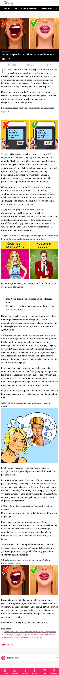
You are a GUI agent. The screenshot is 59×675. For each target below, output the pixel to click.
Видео (34, 671)
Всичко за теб (10, 9)
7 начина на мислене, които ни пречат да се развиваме (30, 631)
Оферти (54, 671)
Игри (44, 671)
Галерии (15, 671)
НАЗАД (7, 644)
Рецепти (5, 671)
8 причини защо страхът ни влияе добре (23, 637)
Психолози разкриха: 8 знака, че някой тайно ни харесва (30, 634)
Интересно (6, 51)
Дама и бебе (46, 9)
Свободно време (29, 9)
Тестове (24, 671)
